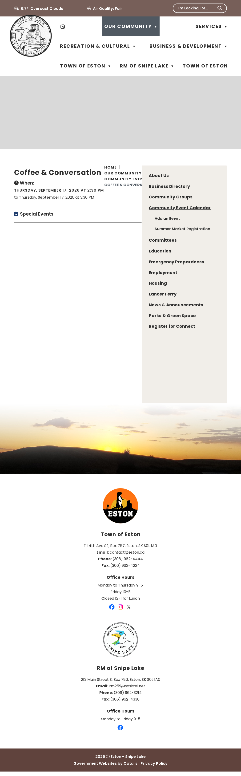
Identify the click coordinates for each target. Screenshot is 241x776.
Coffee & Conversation (129, 185)
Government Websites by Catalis (105, 768)
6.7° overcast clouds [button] (42, 8)
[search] (196, 8)
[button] (219, 8)
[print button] (223, 182)
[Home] (63, 26)
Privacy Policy (154, 768)
